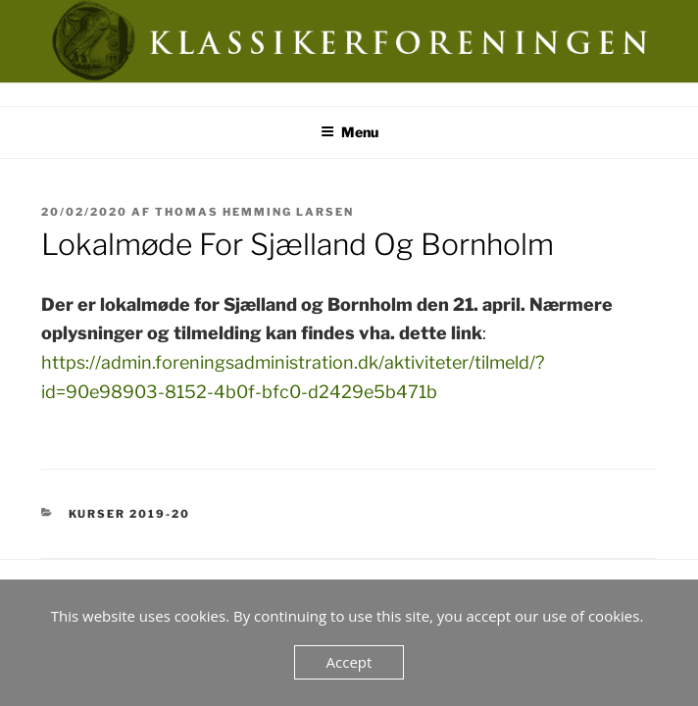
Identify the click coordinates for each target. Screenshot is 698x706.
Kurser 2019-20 (130, 514)
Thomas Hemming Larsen (254, 212)
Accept (349, 662)
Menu (349, 132)
